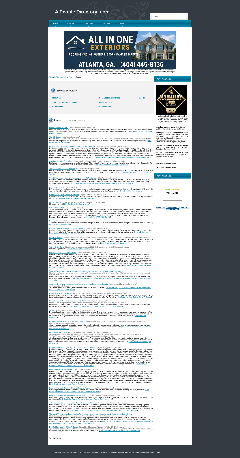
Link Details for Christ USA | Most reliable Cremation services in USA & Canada (103, 183)
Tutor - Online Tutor (56, 247)
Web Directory (134, 452)
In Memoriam (57, 107)
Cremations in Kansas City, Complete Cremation (67, 228)
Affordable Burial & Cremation (60, 161)
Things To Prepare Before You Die (62, 169)
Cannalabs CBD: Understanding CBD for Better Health (69, 301)
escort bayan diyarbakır (58, 332)
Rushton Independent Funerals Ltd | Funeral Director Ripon (71, 347)
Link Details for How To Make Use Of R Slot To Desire (120, 431)
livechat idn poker (55, 202)
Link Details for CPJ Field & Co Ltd (97, 217)
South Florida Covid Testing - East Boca (64, 195)
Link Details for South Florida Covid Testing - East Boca (75, 198)
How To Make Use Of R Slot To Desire (63, 427)
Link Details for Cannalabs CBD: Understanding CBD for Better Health (95, 306)
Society (71, 77)
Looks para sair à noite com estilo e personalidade (68, 321)
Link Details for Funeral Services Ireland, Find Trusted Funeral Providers (99, 390)
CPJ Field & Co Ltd (56, 208)
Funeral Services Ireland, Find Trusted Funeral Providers (70, 388)
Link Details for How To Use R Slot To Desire (134, 297)
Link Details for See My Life (59, 224)
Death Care (56, 98)
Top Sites (106, 23)
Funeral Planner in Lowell (58, 128)
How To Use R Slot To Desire (60, 293)
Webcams (53, 310)
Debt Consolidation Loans (150, 452)
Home (55, 23)
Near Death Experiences (109, 98)
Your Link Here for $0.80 (166, 164)
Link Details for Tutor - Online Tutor (80, 249)
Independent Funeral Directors (60, 369)
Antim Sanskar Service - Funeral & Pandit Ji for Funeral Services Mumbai (76, 403)
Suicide (142, 98)
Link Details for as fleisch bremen (113, 243)
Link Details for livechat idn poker (76, 204)
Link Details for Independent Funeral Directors (67, 384)
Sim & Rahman (55, 137)
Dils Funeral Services (57, 187)
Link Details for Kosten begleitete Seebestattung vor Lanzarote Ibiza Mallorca (119, 157)
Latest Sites (88, 23)
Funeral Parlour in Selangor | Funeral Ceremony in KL (69, 395)
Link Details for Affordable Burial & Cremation (111, 165)
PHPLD (114, 452)
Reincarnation (105, 107)
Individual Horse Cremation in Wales (63, 253)
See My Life (53, 221)
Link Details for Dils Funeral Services (130, 191)
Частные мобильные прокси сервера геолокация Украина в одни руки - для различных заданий (86, 271)
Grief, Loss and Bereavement (64, 102)
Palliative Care (105, 102)
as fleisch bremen (55, 238)
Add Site (70, 23)
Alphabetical (81, 120)
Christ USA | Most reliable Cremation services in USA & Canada (73, 178)
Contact (122, 23)
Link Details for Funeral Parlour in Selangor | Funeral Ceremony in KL (86, 399)
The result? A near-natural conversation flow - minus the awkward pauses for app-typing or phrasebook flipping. (90, 414)
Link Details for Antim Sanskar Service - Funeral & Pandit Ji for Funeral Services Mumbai (104, 410)
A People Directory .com (82, 12)
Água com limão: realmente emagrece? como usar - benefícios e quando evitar (78, 284)
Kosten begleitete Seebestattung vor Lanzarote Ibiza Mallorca (72, 146)
